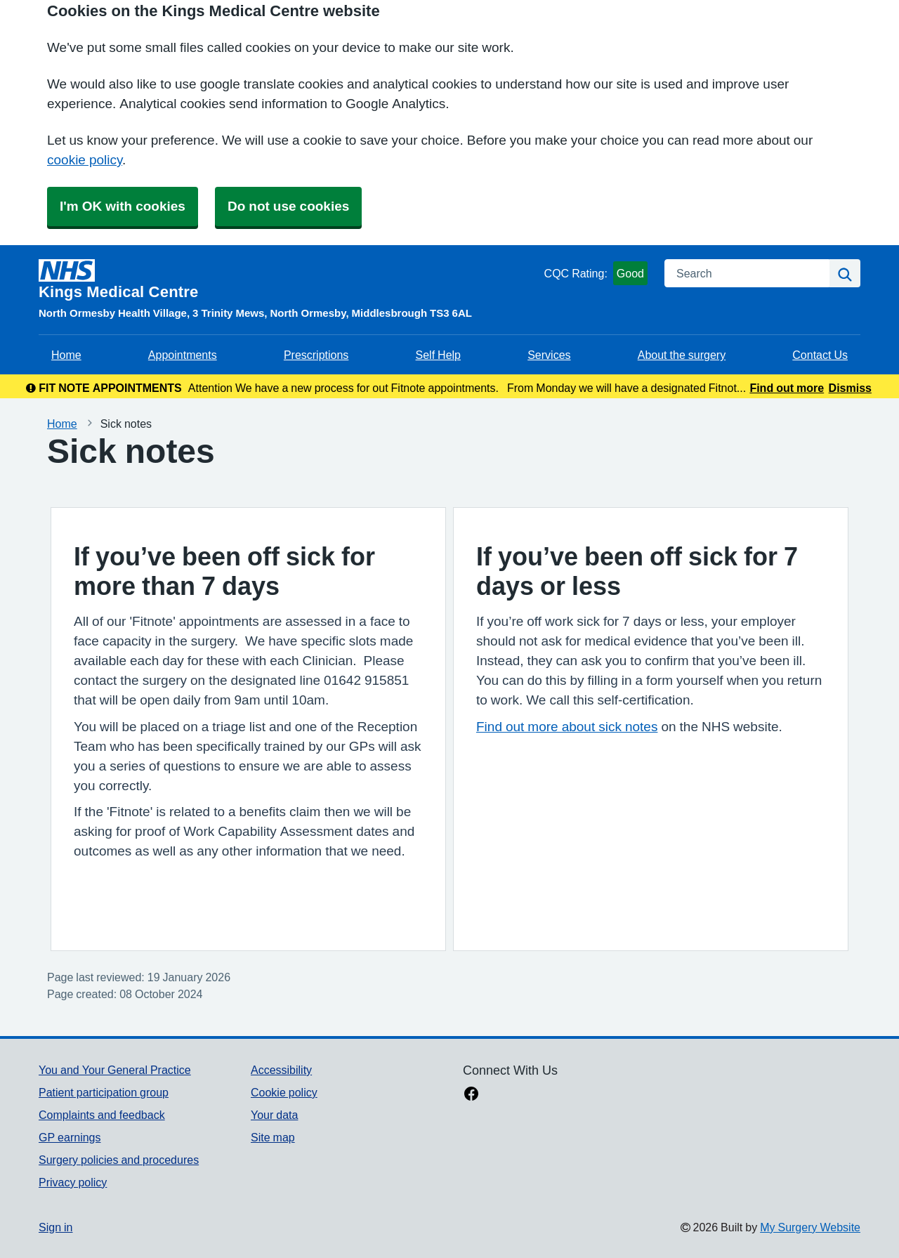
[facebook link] (471, 1095)
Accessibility (281, 1069)
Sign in (55, 1227)
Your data (274, 1114)
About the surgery (682, 354)
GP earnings (70, 1137)
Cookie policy (284, 1092)
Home (66, 354)
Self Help (438, 354)
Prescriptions (316, 354)
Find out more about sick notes (566, 726)
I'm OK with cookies (122, 206)
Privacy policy (73, 1182)
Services (548, 354)
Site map (273, 1137)
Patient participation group (104, 1092)
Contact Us (820, 354)
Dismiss (850, 387)
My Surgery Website (810, 1227)
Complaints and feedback (102, 1114)
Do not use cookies (288, 206)
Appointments (182, 354)
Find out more (786, 387)
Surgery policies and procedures (119, 1159)
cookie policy (84, 159)
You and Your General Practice (115, 1069)
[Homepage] (289, 279)
